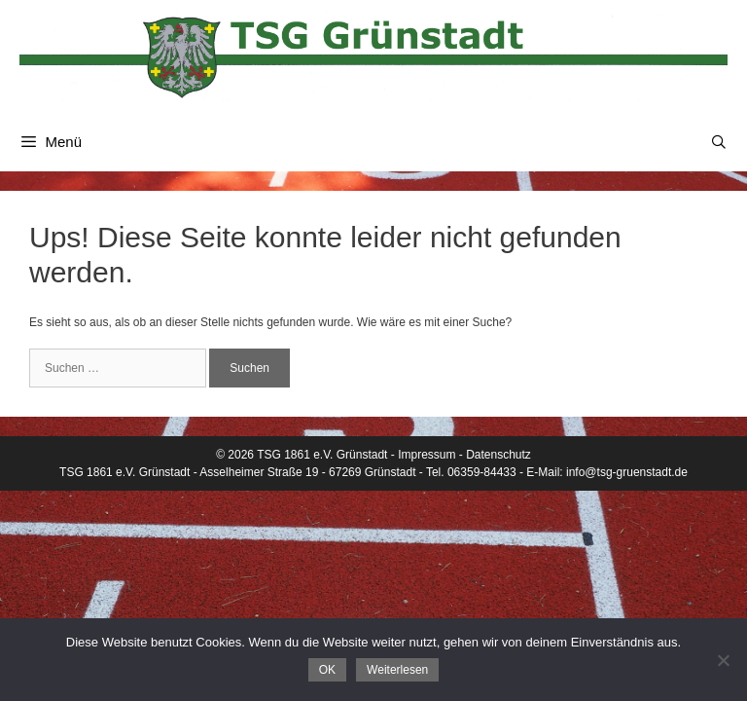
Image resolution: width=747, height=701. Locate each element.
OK (327, 670)
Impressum (426, 454)
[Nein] (722, 660)
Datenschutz (498, 454)
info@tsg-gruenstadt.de (627, 472)
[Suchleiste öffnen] (719, 142)
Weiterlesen (397, 670)
